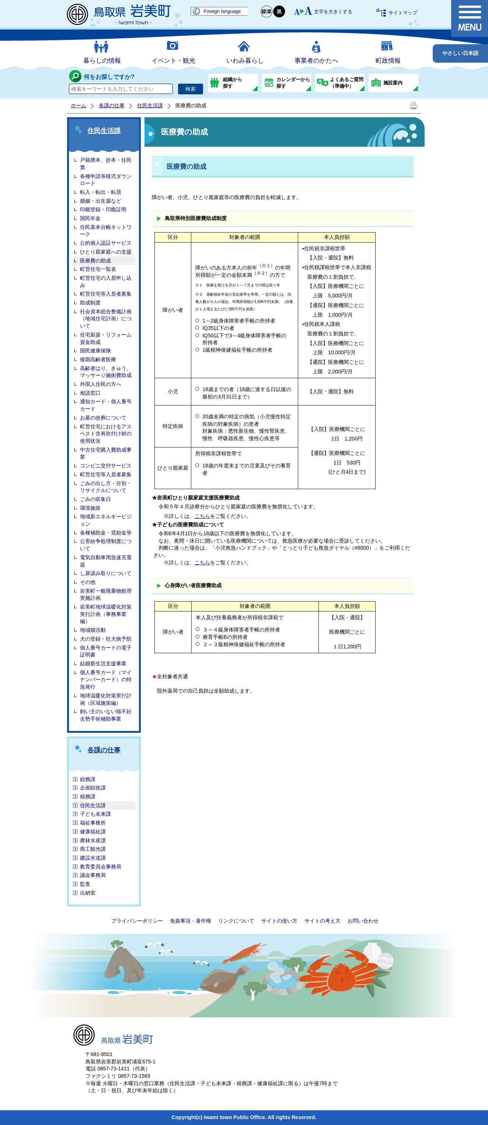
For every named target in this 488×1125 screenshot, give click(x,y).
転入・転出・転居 (100, 192)
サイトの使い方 (279, 921)
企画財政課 (93, 788)
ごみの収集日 (95, 499)
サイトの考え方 (322, 921)
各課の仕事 (112, 105)
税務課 (87, 797)
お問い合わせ (363, 921)
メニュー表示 (469, 18)
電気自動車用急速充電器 (106, 561)
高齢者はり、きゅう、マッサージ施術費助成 (106, 372)
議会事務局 (93, 875)
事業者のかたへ (316, 60)
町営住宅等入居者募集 (106, 294)
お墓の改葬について (103, 418)
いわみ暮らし (245, 60)
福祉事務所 (93, 823)
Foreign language (222, 11)
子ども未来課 (95, 814)
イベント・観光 (173, 60)
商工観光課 (93, 849)
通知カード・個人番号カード (106, 405)
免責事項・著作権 (190, 921)
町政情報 (388, 60)
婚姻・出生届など (100, 201)
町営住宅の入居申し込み (106, 281)
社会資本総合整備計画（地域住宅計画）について (106, 319)
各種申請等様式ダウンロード (106, 180)
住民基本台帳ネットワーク (106, 230)
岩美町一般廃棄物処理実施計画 (106, 594)
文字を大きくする (333, 11)
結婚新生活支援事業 (103, 663)
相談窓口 (90, 393)
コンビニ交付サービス (106, 466)
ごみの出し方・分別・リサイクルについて (106, 487)
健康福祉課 (93, 832)
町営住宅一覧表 (98, 269)
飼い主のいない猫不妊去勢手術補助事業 (106, 715)
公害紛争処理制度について (106, 544)
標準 (267, 12)
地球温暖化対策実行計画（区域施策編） (106, 699)
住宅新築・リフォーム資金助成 (106, 338)
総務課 (87, 779)
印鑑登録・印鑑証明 (103, 209)
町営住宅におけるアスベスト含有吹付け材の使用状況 (106, 434)
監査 (85, 884)
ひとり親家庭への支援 (106, 252)
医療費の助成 (95, 261)
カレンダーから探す (293, 83)
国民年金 (90, 218)
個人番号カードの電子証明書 (106, 651)
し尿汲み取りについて (106, 573)
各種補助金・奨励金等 (106, 533)
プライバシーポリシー (137, 921)
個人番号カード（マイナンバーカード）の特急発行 (106, 679)
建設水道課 (93, 858)
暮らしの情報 (102, 60)
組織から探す (232, 83)
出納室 (87, 893)
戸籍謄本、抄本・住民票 (106, 163)
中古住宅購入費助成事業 (106, 453)
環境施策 (90, 508)
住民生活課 (150, 105)
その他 (87, 582)
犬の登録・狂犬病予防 (106, 639)
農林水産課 (93, 840)
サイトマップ (402, 12)
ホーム (78, 105)
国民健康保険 (95, 350)
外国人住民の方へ (100, 384)
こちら (202, 516)
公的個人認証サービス (106, 243)
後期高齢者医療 (98, 359)
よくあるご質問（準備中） (346, 83)
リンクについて (236, 921)
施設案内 (392, 83)
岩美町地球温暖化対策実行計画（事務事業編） (106, 614)
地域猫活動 (93, 630)
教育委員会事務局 (100, 867)
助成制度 (90, 303)
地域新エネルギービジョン (106, 520)
